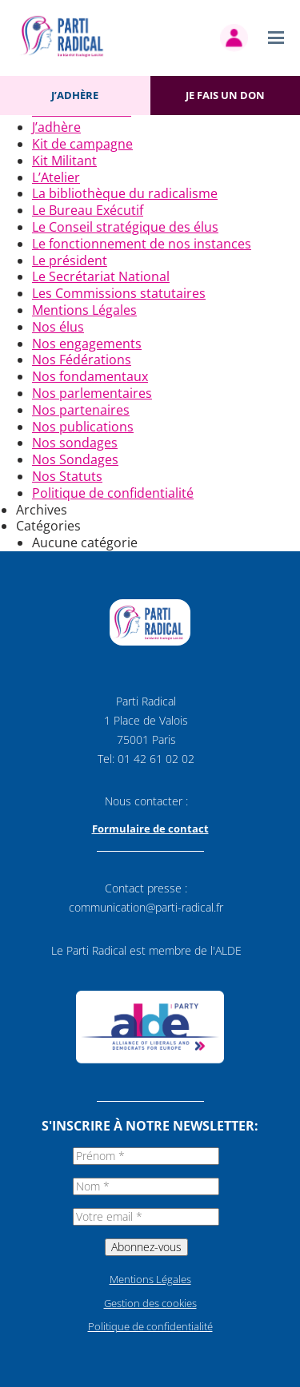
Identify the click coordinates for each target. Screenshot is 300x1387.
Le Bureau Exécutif (87, 210)
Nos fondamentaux (90, 376)
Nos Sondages (75, 459)
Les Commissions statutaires (119, 293)
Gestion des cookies (150, 1303)
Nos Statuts (67, 476)
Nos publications (83, 426)
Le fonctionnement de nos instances (141, 243)
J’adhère (74, 95)
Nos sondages (75, 442)
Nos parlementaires (92, 393)
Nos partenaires (81, 410)
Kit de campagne (82, 144)
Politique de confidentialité (113, 493)
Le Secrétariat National (101, 276)
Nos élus (58, 327)
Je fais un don (225, 95)
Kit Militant (64, 160)
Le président (69, 260)
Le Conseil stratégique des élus (125, 227)
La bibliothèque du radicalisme (125, 193)
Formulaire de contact (150, 828)
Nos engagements (87, 343)
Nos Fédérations (81, 359)
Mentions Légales (84, 310)
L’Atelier (56, 177)
